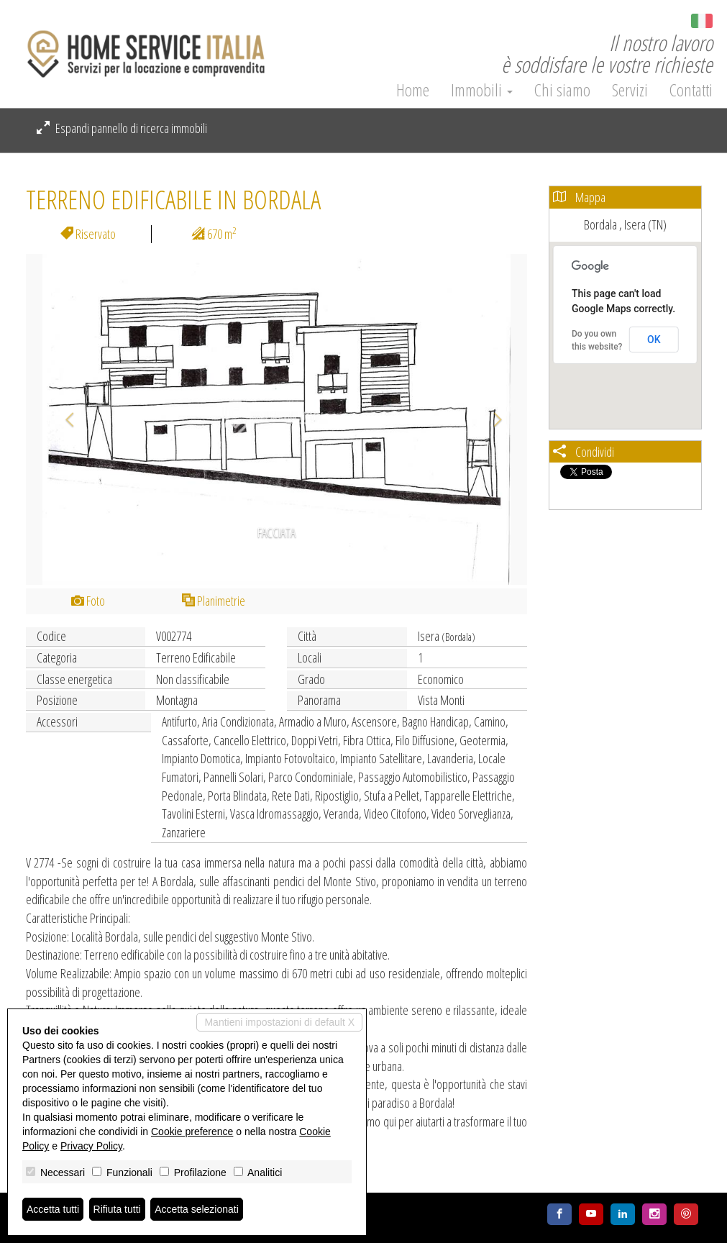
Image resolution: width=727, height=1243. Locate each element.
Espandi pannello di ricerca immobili (122, 128)
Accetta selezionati (197, 1209)
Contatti (691, 90)
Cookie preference (192, 1131)
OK (654, 339)
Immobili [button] (482, 90)
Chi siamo (562, 90)
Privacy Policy (91, 1146)
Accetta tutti (53, 1209)
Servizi (630, 90)
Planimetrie (213, 600)
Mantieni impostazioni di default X (279, 1022)
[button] (63, 419)
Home (412, 90)
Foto (88, 600)
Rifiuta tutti (117, 1209)
